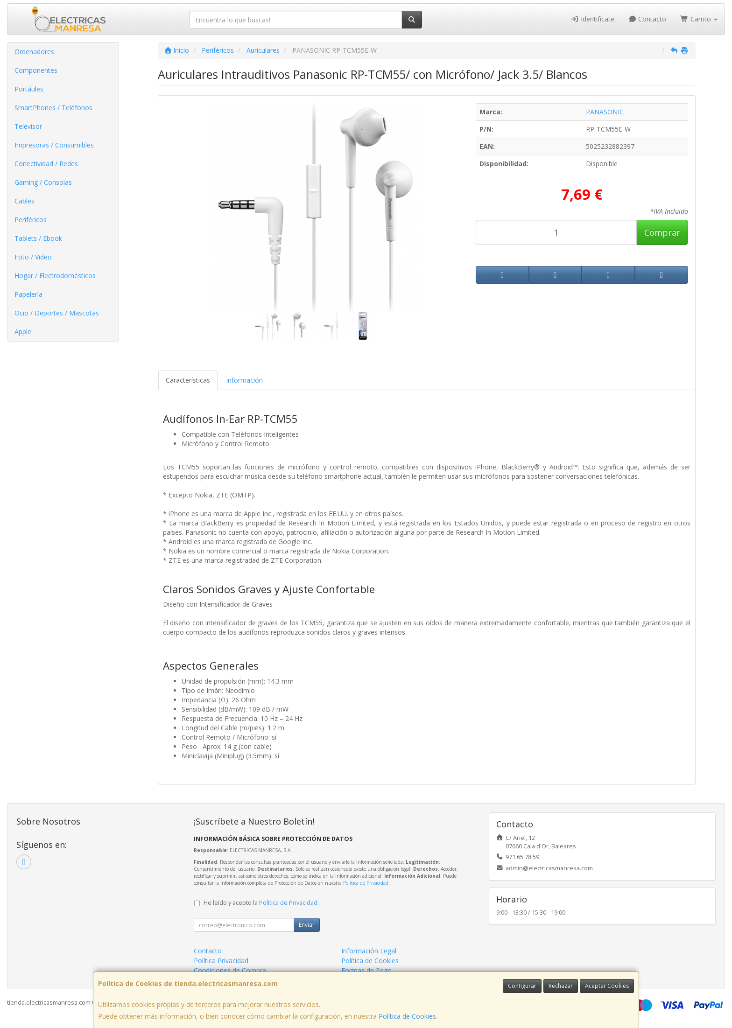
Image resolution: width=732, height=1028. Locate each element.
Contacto (647, 18)
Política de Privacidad (365, 883)
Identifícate (592, 18)
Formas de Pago (366, 970)
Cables (24, 200)
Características (188, 380)
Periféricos (30, 219)
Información (244, 380)
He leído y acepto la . (261, 903)
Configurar (522, 986)
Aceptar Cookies (607, 986)
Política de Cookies (407, 1016)
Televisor (28, 126)
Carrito (699, 18)
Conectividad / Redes (46, 163)
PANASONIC (605, 111)
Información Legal (368, 950)
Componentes (35, 70)
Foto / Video (33, 256)
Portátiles (28, 88)
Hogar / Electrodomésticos (55, 275)
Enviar (307, 925)
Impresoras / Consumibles (54, 144)
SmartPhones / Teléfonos (53, 107)
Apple (22, 331)
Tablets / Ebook (38, 238)
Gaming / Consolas (43, 182)
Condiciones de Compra (230, 970)
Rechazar (561, 986)
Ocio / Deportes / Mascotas (56, 312)
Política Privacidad (221, 960)
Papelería (28, 294)
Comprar (662, 232)
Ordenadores (34, 51)
